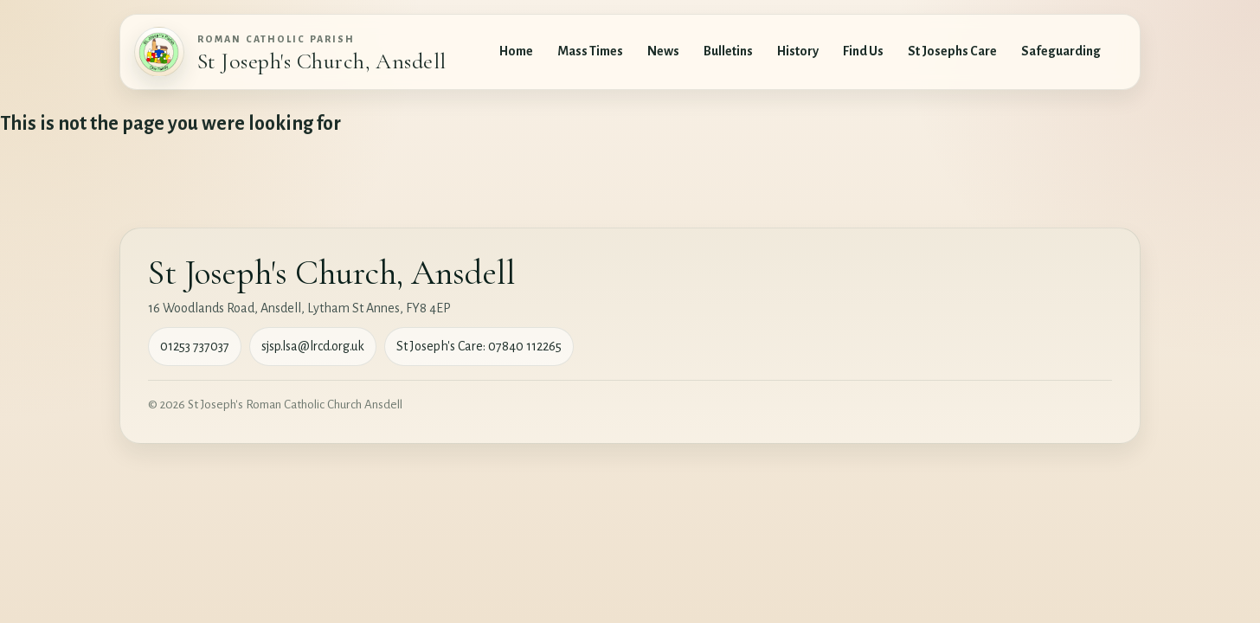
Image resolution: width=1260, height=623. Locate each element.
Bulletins (728, 51)
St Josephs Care (952, 51)
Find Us (863, 51)
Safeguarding (1061, 51)
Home (516, 51)
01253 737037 (194, 346)
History (798, 51)
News (663, 51)
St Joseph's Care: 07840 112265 (479, 346)
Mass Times (590, 51)
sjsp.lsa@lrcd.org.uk (312, 346)
